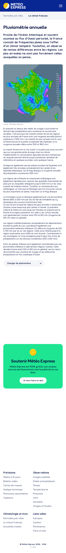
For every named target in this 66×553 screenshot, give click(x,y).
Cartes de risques (12, 485)
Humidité (37, 502)
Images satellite (41, 477)
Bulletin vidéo (10, 481)
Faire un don (39, 530)
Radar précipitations (44, 481)
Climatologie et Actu (15, 513)
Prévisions (9, 472)
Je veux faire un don (33, 380)
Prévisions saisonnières (15, 493)
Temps (36, 485)
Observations (41, 472)
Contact (37, 522)
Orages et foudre (42, 506)
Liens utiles (39, 513)
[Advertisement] (33, 304)
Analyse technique (13, 489)
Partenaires (39, 526)
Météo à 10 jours (11, 477)
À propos (37, 518)
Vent (35, 497)
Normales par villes (13, 15)
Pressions (38, 493)
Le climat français (38, 15)
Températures (40, 489)
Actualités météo (12, 526)
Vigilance (8, 497)
